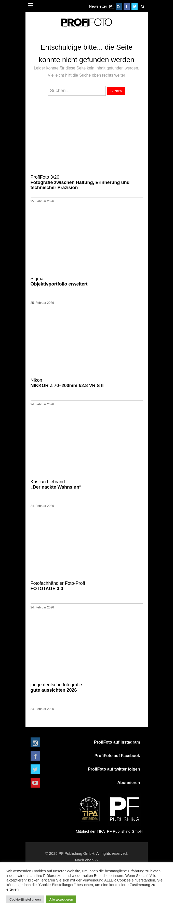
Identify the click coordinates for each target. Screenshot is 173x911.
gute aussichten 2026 (87, 687)
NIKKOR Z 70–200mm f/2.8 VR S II (87, 382)
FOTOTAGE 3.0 (87, 585)
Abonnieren (128, 782)
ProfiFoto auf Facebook (117, 755)
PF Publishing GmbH (124, 813)
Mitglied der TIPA (90, 813)
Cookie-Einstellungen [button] (25, 899)
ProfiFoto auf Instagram (117, 742)
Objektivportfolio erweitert (87, 281)
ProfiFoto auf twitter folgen (114, 769)
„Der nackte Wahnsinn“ (87, 484)
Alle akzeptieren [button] (61, 899)
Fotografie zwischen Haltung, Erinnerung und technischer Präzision (87, 182)
